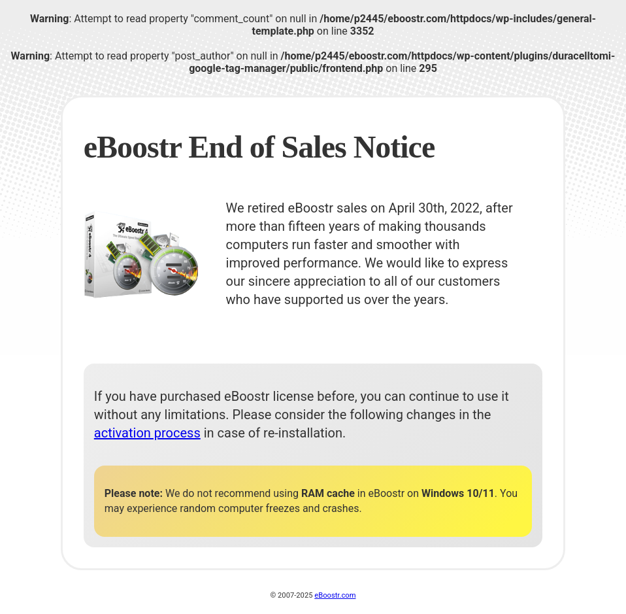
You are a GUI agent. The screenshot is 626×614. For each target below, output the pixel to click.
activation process (147, 433)
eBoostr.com (334, 595)
